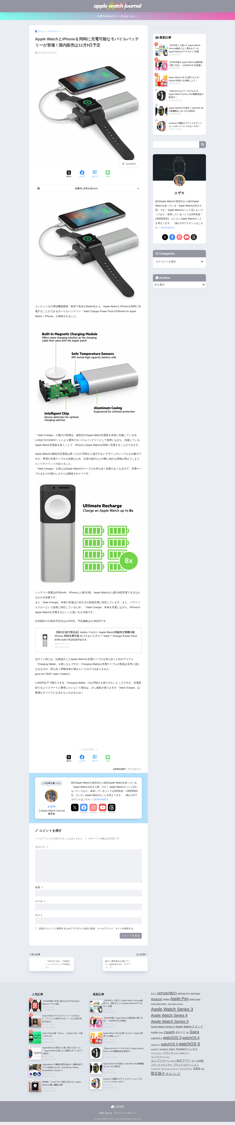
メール (40, 902)
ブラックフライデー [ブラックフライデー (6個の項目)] (162, 1066)
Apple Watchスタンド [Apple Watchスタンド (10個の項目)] (189, 1028)
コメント (42, 847)
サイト (39, 915)
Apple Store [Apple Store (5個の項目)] (194, 1001)
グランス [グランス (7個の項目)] (168, 1054)
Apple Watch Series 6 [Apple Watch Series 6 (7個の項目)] (163, 1028)
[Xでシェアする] (69, 174)
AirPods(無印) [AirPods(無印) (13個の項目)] (167, 994)
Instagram (93, 813)
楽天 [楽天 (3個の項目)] (202, 1070)
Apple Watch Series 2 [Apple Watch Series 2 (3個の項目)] (175, 1005)
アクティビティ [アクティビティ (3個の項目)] (156, 1054)
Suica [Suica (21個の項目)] (194, 1033)
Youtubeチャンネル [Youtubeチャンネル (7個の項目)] (187, 1050)
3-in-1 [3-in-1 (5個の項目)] (153, 995)
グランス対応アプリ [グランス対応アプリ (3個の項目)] (181, 1054)
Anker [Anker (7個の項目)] (166, 1000)
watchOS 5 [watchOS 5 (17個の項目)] (169, 1045)
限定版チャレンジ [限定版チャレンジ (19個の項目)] (165, 1075)
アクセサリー (134, 769)
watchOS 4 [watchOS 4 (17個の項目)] (190, 1039)
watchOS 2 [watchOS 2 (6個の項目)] (156, 1039)
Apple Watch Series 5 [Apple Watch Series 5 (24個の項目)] (170, 1023)
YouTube (102, 813)
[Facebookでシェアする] (82, 174)
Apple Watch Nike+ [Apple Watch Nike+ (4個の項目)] (159, 1005)
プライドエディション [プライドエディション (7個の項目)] (186, 1066)
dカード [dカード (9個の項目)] (180, 1033)
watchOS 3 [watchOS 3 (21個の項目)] (172, 1039)
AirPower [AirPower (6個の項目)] (195, 995)
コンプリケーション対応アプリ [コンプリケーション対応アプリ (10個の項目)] (171, 1062)
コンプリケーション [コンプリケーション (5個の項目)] (160, 1058)
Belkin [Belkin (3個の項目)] (161, 1034)
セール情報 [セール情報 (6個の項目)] (198, 1062)
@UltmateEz (100, 800)
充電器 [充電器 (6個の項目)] (196, 1070)
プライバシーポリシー (125, 1116)
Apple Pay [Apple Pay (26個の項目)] (179, 1000)
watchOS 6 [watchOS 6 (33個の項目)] (189, 1045)
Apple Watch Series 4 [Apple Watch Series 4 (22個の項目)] (169, 1017)
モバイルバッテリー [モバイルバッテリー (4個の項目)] (170, 1070)
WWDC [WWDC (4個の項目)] (172, 1051)
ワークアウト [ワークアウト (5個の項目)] (186, 1070)
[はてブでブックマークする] (95, 174)
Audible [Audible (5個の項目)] (154, 1034)
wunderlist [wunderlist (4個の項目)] (163, 1051)
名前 (39, 888)
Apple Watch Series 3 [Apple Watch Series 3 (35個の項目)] (172, 1010)
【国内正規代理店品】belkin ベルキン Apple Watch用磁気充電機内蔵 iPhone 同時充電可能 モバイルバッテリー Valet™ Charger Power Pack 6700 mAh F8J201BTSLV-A (97, 636)
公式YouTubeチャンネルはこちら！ (117, 16)
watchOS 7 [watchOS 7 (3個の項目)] (155, 1050)
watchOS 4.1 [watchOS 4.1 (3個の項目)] (155, 1046)
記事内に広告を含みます (86, 188)
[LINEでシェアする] (108, 174)
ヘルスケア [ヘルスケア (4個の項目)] (156, 1070)
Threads (111, 813)
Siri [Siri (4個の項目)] (187, 1034)
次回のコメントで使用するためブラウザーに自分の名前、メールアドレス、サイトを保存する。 (87, 929)
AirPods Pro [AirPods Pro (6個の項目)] (184, 995)
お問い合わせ (105, 1116)
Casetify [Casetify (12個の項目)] (169, 1033)
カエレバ (67, 644)
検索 (202, 144)
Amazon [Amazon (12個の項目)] (156, 1000)
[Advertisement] (60, 721)
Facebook (84, 813)
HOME (117, 1110)
